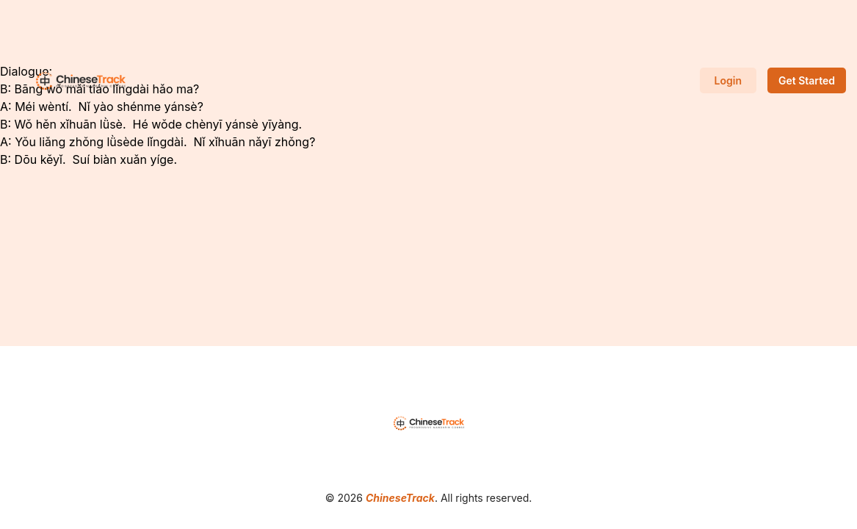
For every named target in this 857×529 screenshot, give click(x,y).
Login (728, 80)
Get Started (806, 80)
